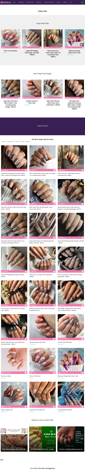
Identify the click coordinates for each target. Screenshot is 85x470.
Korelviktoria (60, 344)
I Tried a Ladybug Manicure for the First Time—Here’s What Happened (71, 449)
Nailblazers (65, 2)
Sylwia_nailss (70, 54)
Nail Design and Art (10, 141)
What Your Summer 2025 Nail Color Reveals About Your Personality (14, 449)
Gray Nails (22, 141)
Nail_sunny (31, 411)
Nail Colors (38, 2)
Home (14, 2)
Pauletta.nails (4, 411)
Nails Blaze (4, 141)
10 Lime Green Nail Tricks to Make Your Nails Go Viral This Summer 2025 (42, 449)
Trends (58, 2)
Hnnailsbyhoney (61, 411)
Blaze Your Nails (30, 2)
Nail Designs (20, 2)
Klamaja (5, 52)
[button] (3, 44)
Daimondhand (27, 104)
